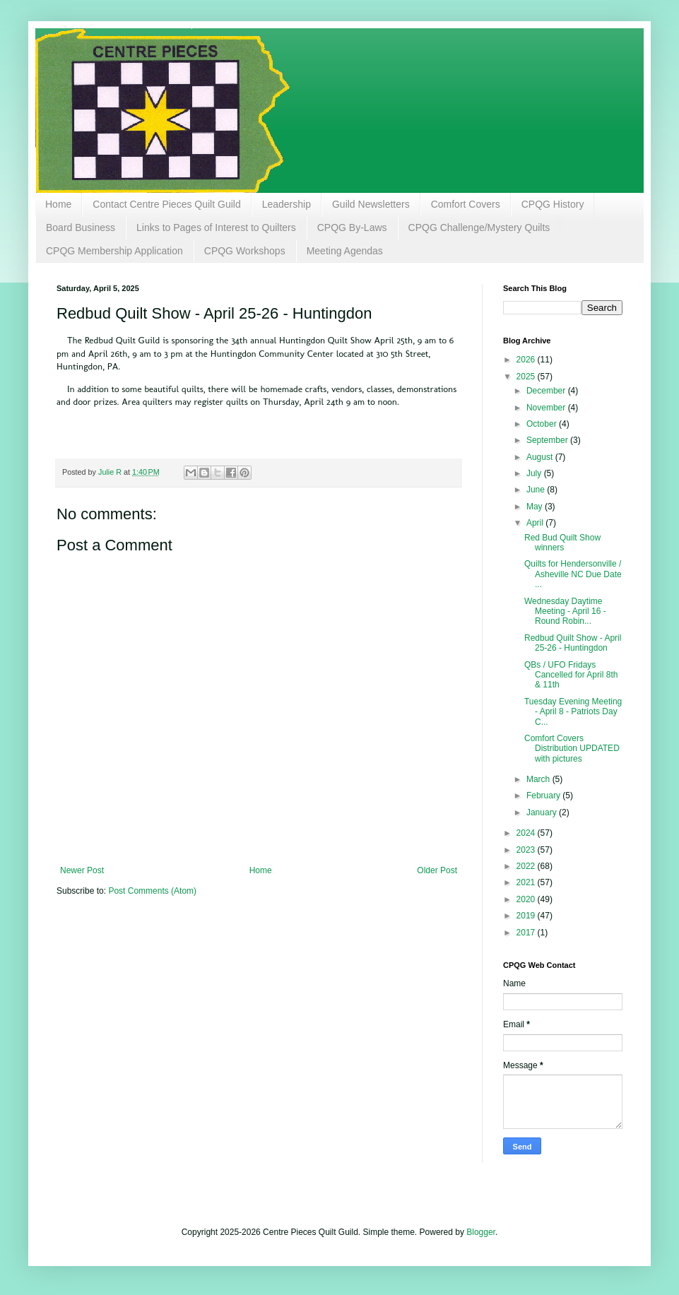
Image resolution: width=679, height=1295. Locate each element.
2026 (527, 360)
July (535, 473)
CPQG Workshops (244, 250)
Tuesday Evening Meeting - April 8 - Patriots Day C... (573, 712)
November (547, 408)
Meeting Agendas (345, 250)
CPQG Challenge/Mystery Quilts (479, 227)
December (547, 391)
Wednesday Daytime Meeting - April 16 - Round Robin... (565, 611)
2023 (527, 850)
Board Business (80, 227)
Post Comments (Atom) (152, 891)
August (540, 457)
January (542, 812)
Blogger (480, 1232)
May (535, 507)
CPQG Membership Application (114, 250)
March (539, 779)
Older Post (437, 870)
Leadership (286, 204)
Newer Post (82, 870)
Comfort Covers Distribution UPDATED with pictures (572, 748)
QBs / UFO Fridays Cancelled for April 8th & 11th (571, 675)
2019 (527, 916)
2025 (527, 377)
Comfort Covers (465, 204)
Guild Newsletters (371, 204)
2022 (527, 866)
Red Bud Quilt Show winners (562, 542)
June (536, 490)
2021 (527, 882)
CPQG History (552, 204)
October (542, 424)
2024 (527, 833)
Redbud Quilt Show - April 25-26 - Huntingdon (572, 643)
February (544, 795)
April (535, 523)
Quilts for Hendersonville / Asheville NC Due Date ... (573, 574)
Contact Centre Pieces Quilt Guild (166, 204)
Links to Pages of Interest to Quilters (216, 227)
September (548, 440)
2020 (527, 899)
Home (58, 204)
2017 (527, 933)
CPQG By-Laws (352, 227)
